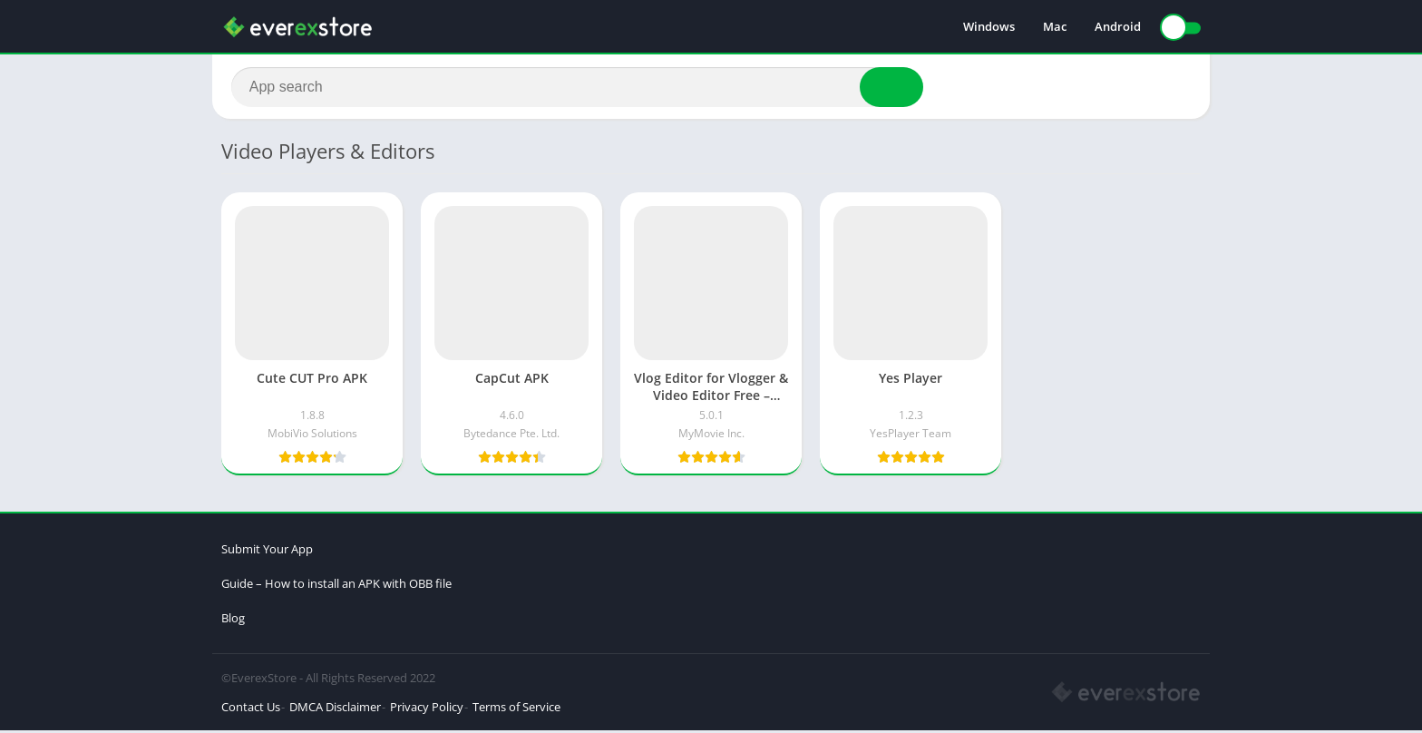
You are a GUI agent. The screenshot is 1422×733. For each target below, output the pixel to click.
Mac (1054, 27)
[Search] (577, 88)
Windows (989, 27)
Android (1118, 27)
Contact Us (250, 709)
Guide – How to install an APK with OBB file (336, 586)
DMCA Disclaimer (335, 709)
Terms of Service (516, 709)
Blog (233, 620)
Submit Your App (267, 551)
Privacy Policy (426, 709)
